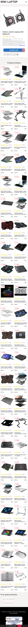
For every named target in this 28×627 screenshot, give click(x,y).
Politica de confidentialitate (19, 612)
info (12, 84)
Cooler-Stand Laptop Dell (8, 599)
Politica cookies (14, 613)
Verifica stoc (17, 50)
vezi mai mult (22, 45)
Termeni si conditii (6, 612)
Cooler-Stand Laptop (7, 603)
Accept (19, 626)
